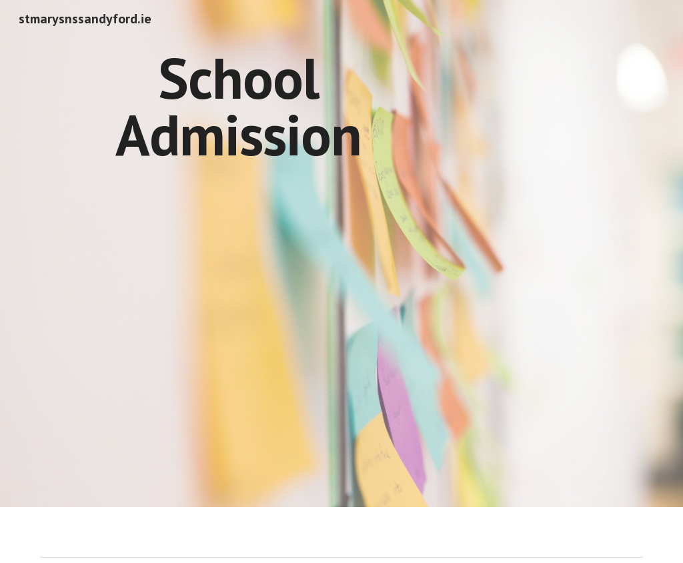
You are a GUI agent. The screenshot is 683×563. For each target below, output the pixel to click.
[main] (238, 106)
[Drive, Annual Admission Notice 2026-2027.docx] (238, 320)
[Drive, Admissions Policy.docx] (547, 129)
